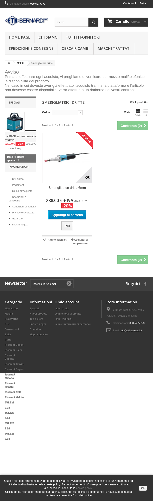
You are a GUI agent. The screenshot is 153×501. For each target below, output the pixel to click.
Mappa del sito (39, 371)
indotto (11, 216)
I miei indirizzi (63, 355)
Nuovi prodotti (38, 350)
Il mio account (67, 339)
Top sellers (36, 355)
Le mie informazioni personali (73, 361)
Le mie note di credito (68, 350)
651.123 (9, 439)
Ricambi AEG (13, 428)
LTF (7, 361)
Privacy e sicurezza (22, 282)
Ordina (46, 112)
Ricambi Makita (14, 434)
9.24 (7, 444)
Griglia (138, 112)
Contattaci (129, 3)
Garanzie (17, 288)
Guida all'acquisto (21, 261)
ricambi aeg (14, 186)
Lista (145, 112)
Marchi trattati (114, 48)
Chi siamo (48, 37)
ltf (21, 204)
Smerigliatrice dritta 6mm (67, 188)
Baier (8, 371)
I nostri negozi (19, 294)
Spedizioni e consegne (31, 48)
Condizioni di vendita (23, 276)
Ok (143, 488)
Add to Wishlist (57, 239)
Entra (143, 3)
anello (10, 222)
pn (21, 216)
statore (23, 222)
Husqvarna (11, 355)
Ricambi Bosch (14, 381)
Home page (19, 37)
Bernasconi (12, 366)
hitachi (11, 204)
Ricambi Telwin (14, 400)
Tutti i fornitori (83, 37)
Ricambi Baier (13, 386)
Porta (8, 376)
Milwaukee (11, 345)
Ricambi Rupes (14, 406)
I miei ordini (62, 345)
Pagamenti (18, 255)
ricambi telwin (15, 210)
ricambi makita (16, 192)
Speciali (14, 102)
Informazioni (19, 238)
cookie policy (84, 488)
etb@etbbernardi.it (131, 367)
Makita (20, 63)
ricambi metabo (16, 198)
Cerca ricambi (75, 48)
